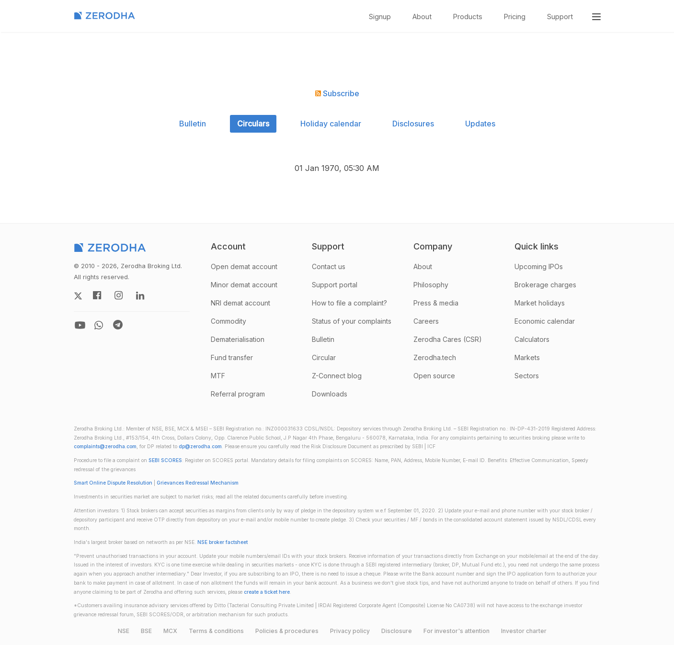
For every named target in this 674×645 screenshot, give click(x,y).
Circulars (253, 123)
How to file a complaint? (349, 303)
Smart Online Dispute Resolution (113, 483)
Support (560, 16)
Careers (426, 321)
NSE (123, 630)
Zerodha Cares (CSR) (447, 339)
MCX (170, 630)
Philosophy (430, 285)
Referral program (238, 394)
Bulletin (192, 123)
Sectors (526, 376)
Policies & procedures (287, 630)
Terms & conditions (216, 630)
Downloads (329, 394)
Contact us (328, 266)
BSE (146, 630)
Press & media (435, 303)
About (422, 16)
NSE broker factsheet (222, 542)
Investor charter (524, 630)
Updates (480, 123)
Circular (324, 357)
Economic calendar (544, 321)
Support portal (334, 285)
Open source (434, 376)
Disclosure (396, 630)
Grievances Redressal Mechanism (198, 483)
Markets (527, 357)
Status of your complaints (351, 321)
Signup (380, 16)
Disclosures (413, 123)
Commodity (228, 321)
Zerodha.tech (434, 357)
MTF (218, 376)
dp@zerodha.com (200, 446)
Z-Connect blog (337, 376)
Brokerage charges (545, 285)
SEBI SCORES (165, 460)
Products (467, 16)
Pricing (514, 16)
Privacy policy (350, 630)
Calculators (531, 339)
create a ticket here (267, 592)
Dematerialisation (237, 339)
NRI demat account (240, 303)
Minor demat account (244, 285)
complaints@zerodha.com (105, 446)
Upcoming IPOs (538, 266)
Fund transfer (232, 357)
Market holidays (539, 303)
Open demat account (244, 266)
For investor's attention (456, 630)
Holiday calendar (330, 123)
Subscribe (337, 93)
